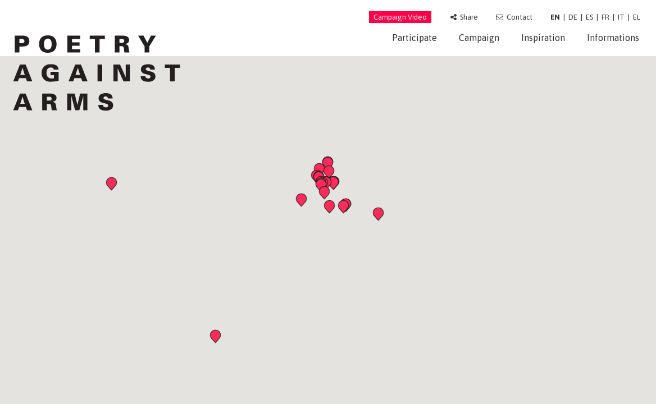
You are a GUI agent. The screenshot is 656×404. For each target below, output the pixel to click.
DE (572, 17)
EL (636, 17)
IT (621, 17)
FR (605, 17)
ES (589, 17)
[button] (302, 201)
